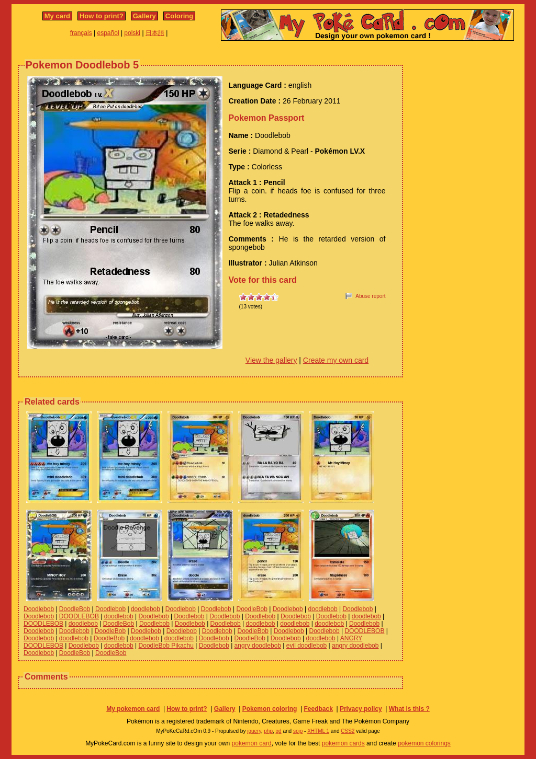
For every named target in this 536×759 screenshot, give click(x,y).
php (268, 731)
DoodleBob (74, 609)
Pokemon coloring (269, 708)
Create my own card (335, 360)
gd (279, 731)
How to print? (102, 16)
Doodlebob (39, 609)
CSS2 (347, 731)
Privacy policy (361, 708)
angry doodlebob (257, 645)
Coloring (179, 16)
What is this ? (409, 708)
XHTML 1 (318, 731)
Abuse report (370, 296)
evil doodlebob (306, 645)
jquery (254, 731)
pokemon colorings (424, 743)
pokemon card (252, 743)
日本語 (155, 33)
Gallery (144, 16)
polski (132, 33)
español (108, 33)
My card (57, 16)
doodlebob (145, 609)
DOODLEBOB (79, 616)
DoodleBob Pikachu (166, 645)
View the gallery (271, 360)
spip (298, 731)
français (81, 33)
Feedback (318, 708)
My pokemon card (133, 708)
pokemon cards (343, 743)
